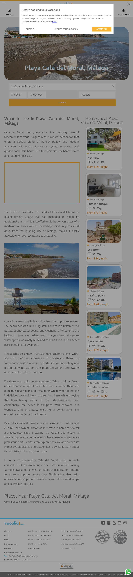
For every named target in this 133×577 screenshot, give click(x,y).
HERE (54, 22)
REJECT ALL (31, 29)
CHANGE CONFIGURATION (66, 29)
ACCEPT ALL (101, 29)
